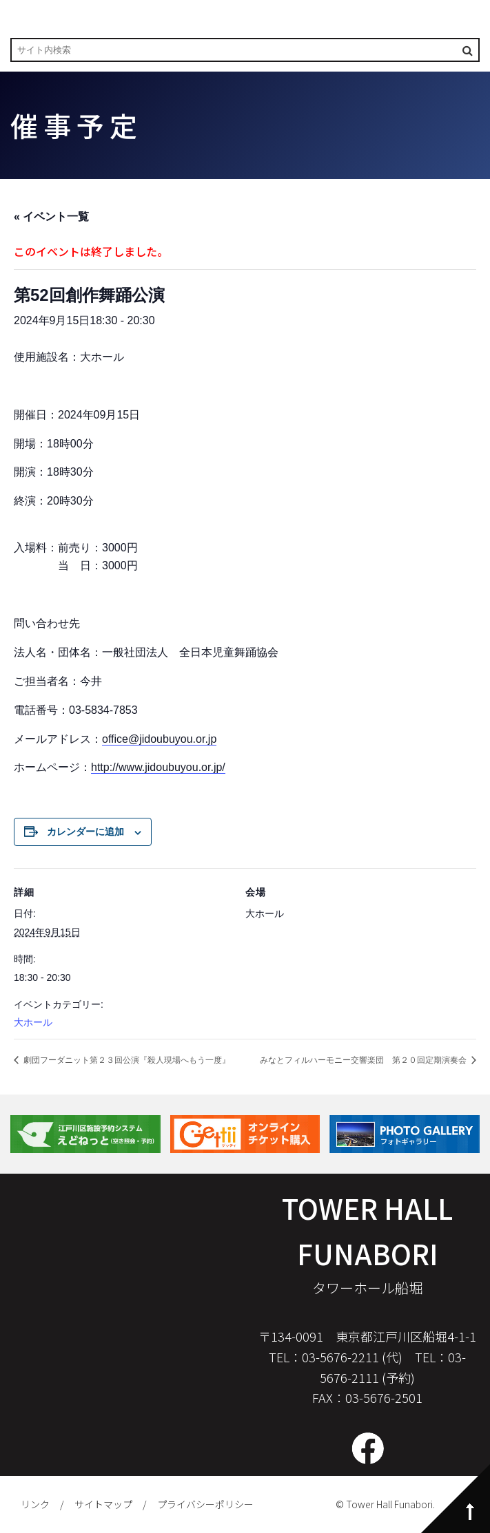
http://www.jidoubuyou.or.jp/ (158, 767)
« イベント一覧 (51, 216)
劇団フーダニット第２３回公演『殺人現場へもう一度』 (125, 1060)
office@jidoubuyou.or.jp (159, 739)
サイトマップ (103, 1504)
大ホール (33, 1022)
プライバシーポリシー (205, 1504)
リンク (35, 1504)
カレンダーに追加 (85, 831)
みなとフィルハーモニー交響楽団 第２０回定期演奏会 (364, 1060)
